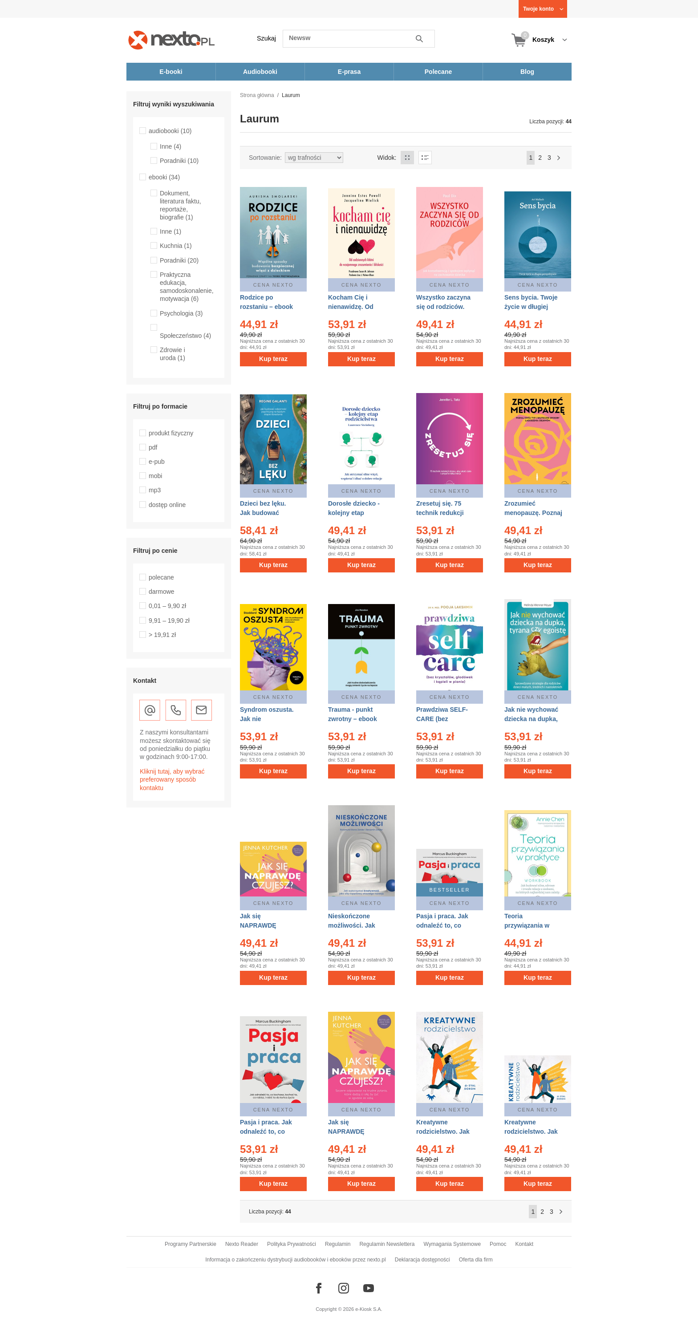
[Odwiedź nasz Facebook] (319, 1288)
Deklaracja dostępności (422, 1260)
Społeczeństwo (185, 335)
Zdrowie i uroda (172, 353)
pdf (153, 447)
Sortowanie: (265, 157)
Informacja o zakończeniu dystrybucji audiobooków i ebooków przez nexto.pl (295, 1260)
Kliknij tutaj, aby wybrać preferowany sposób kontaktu (172, 779)
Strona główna (257, 95)
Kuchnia (176, 245)
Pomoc (498, 1244)
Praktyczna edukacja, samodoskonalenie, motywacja (187, 287)
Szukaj (266, 38)
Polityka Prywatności (291, 1244)
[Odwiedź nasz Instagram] (344, 1288)
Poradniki (179, 160)
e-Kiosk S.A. (368, 1309)
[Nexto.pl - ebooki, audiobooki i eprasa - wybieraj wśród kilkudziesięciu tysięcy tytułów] (171, 40)
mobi (155, 475)
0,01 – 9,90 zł (167, 605)
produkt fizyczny (171, 433)
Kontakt (524, 1244)
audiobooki (170, 130)
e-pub (157, 461)
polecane (161, 577)
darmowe (161, 591)
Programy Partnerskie (190, 1244)
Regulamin (337, 1244)
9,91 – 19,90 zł (169, 620)
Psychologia (181, 313)
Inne (170, 146)
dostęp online (167, 504)
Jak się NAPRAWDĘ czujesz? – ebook (353, 1131)
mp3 (155, 490)
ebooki (164, 177)
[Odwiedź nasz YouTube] (368, 1288)
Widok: (387, 157)
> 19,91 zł (162, 634)
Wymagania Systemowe (452, 1244)
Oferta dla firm (476, 1260)
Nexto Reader (241, 1244)
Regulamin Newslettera (386, 1244)
